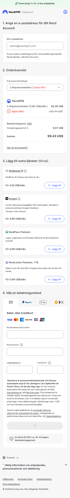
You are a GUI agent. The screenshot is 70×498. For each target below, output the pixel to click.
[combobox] (35, 87)
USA (29, 123)
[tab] (11, 302)
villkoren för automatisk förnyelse (22, 413)
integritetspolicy (53, 416)
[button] (16, 171)
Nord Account (32, 392)
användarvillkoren (42, 410)
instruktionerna (14, 392)
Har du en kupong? (17, 147)
